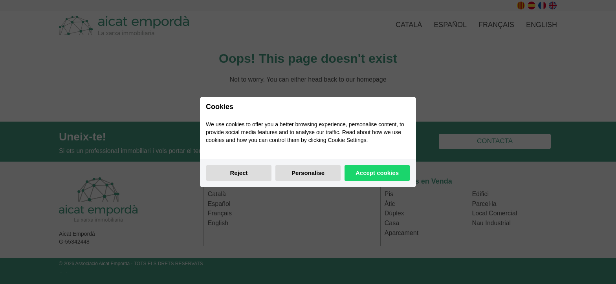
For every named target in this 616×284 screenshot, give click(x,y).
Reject (239, 172)
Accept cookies (377, 172)
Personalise (308, 172)
